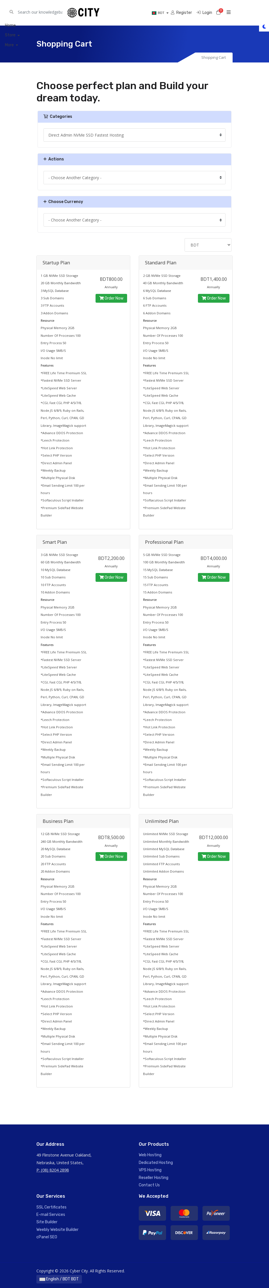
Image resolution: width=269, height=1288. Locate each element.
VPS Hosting (150, 1170)
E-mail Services (50, 1214)
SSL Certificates (51, 1207)
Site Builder (46, 1222)
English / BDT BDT (59, 1279)
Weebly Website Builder (57, 1229)
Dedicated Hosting (156, 1162)
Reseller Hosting (153, 1177)
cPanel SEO (46, 1237)
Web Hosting (150, 1155)
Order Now (111, 298)
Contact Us (149, 1185)
